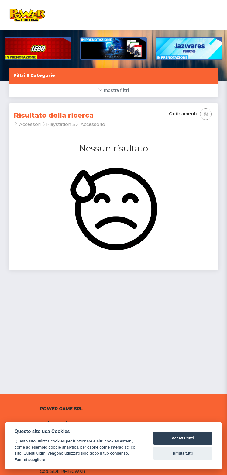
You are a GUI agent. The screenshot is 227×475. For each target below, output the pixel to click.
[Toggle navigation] (212, 15)
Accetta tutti (183, 438)
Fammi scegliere (30, 459)
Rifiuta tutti (183, 453)
